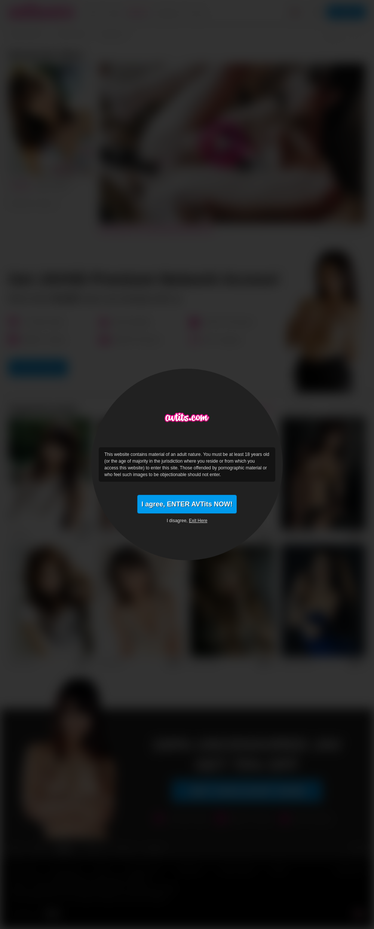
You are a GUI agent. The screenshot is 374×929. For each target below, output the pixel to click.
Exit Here (198, 520)
